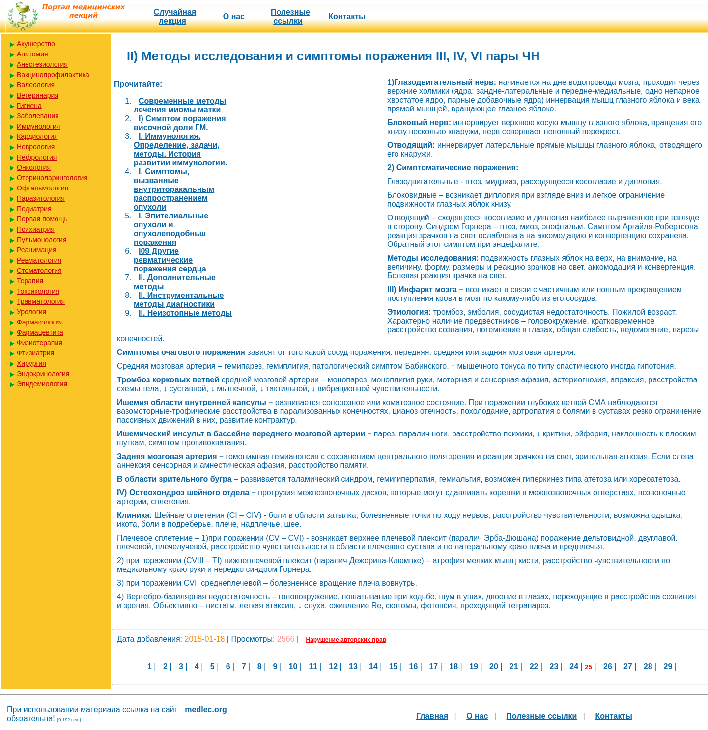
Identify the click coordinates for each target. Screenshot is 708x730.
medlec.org (206, 709)
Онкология (34, 167)
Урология (31, 312)
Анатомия (32, 54)
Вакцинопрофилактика (53, 75)
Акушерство (36, 44)
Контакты (346, 16)
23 (554, 666)
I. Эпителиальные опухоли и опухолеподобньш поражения (171, 229)
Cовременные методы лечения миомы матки (180, 105)
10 (293, 666)
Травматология (41, 301)
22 (534, 666)
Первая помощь (42, 219)
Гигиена (29, 105)
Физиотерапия (39, 343)
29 (668, 666)
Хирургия (31, 363)
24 (573, 666)
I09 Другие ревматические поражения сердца (170, 260)
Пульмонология (41, 239)
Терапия (30, 281)
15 (393, 666)
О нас (234, 16)
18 (453, 666)
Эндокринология (43, 374)
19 (473, 666)
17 (433, 666)
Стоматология (39, 270)
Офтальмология (42, 188)
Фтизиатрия (35, 353)
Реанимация (37, 250)
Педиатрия (34, 209)
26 (607, 666)
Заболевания (38, 116)
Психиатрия (36, 229)
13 (353, 666)
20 (493, 666)
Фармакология (40, 322)
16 (413, 666)
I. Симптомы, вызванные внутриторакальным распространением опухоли (174, 189)
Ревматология (39, 260)
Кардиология (37, 136)
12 (333, 666)
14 (373, 666)
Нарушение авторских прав (346, 639)
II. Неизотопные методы (185, 313)
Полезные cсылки (290, 16)
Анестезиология (42, 64)
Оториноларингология (52, 178)
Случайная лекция (175, 16)
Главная (432, 716)
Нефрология (37, 157)
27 (627, 666)
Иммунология (38, 126)
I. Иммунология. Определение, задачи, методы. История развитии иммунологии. (180, 149)
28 (648, 666)
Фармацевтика (40, 332)
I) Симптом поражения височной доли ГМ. (180, 123)
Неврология (36, 147)
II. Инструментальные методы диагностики (179, 299)
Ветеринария (37, 95)
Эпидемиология (42, 384)
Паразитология (41, 198)
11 (313, 666)
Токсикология (38, 291)
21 (514, 666)
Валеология (36, 85)
